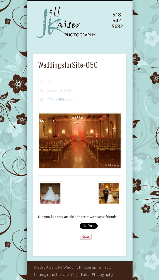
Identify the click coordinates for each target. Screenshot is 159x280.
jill (48, 81)
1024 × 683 (55, 99)
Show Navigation (112, 30)
